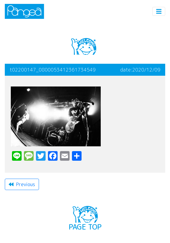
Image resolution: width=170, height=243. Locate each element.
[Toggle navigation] (159, 11)
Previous (22, 184)
